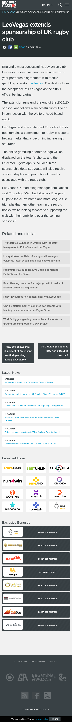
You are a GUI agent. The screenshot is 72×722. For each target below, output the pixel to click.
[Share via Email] (16, 47)
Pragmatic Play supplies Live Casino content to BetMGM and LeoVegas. (31, 272)
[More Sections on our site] (67, 5)
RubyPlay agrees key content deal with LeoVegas (32, 296)
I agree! (55, 719)
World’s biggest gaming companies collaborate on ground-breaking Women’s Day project (32, 321)
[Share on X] (5, 47)
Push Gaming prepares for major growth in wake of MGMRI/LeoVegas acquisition (33, 285)
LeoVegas (36, 83)
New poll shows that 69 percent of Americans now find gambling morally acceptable (18, 353)
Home (5, 12)
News (12, 12)
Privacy (53, 661)
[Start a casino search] (60, 5)
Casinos (47, 5)
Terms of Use (38, 661)
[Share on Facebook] (10, 47)
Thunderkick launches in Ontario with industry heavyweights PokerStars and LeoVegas (30, 245)
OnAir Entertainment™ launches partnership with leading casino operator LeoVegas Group (32, 308)
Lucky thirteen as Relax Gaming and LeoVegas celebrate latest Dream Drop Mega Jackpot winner (32, 258)
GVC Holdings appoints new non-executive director (54, 351)
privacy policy (42, 719)
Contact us (21, 661)
